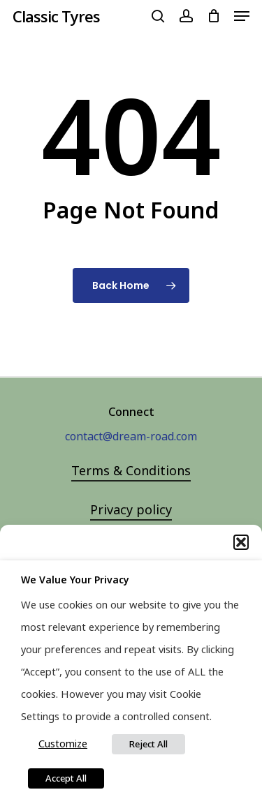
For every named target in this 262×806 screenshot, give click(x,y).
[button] (241, 542)
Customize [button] (62, 743)
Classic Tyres (56, 16)
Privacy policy (131, 509)
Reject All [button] (148, 744)
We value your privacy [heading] (75, 579)
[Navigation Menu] (241, 16)
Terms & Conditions (131, 470)
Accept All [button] (66, 778)
